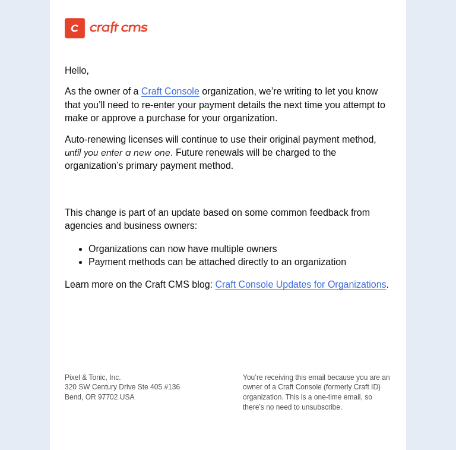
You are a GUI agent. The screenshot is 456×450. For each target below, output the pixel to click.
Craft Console (170, 91)
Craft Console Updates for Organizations (300, 284)
